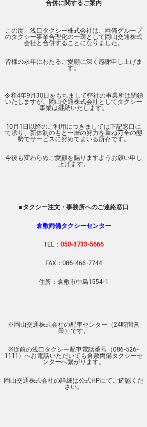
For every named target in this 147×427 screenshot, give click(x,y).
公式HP (89, 380)
